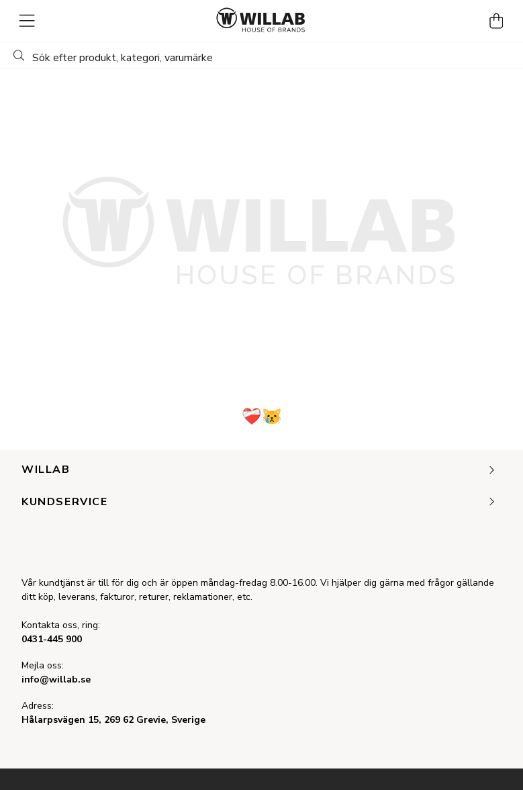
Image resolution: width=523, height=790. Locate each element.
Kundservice (259, 502)
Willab (259, 470)
